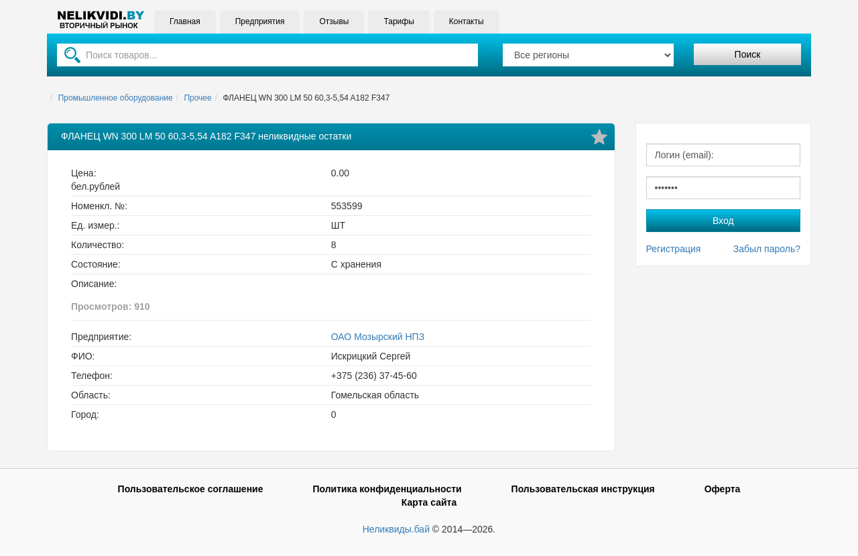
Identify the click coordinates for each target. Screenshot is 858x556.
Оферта (722, 489)
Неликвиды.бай (396, 529)
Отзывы (334, 21)
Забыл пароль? (766, 248)
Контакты (466, 21)
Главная (185, 21)
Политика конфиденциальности (386, 489)
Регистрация (673, 248)
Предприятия (260, 21)
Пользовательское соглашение (190, 489)
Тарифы (398, 21)
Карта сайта (429, 502)
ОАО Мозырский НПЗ (377, 336)
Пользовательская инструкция (583, 489)
